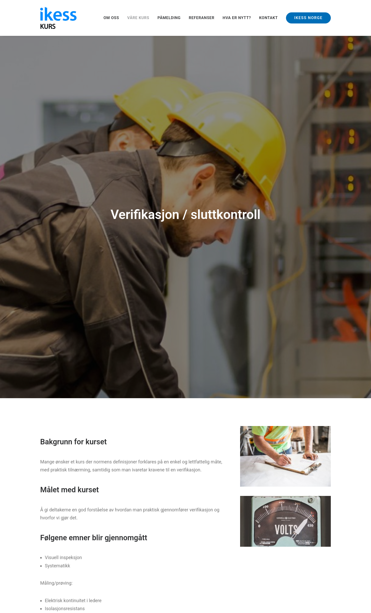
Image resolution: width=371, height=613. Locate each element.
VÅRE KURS (138, 17)
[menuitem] (113, 18)
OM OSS (111, 17)
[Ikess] (58, 18)
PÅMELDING (169, 17)
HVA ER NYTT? (237, 17)
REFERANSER (202, 17)
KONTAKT (268, 17)
